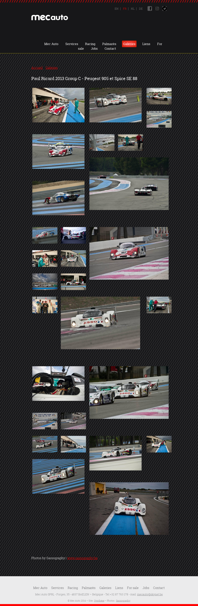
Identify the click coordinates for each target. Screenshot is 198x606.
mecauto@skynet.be (150, 594)
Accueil (37, 68)
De (140, 8)
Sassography (123, 600)
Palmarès (109, 44)
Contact (110, 48)
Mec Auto (51, 44)
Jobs (94, 48)
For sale (133, 588)
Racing (90, 44)
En (117, 8)
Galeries (129, 44)
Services (71, 44)
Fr (124, 8)
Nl (132, 8)
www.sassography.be (82, 558)
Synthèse (99, 600)
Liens (146, 44)
